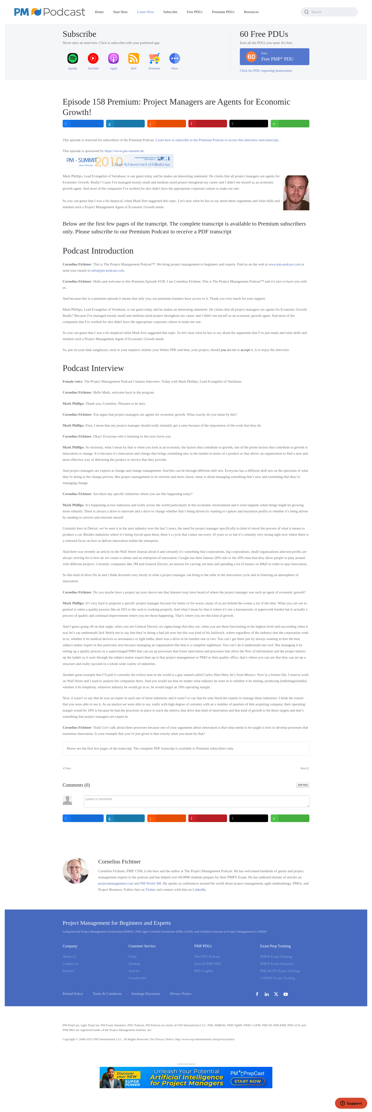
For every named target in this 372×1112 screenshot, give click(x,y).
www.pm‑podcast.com (285, 264)
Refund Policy (73, 994)
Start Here (120, 12)
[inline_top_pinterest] (207, 123)
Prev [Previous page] (67, 768)
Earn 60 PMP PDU (207, 964)
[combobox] (329, 11)
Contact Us (71, 964)
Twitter (150, 889)
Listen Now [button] (145, 12)
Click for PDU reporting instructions (266, 70)
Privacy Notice (180, 994)
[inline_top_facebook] (83, 123)
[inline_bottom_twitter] (249, 818)
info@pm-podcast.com (107, 270)
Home (99, 12)
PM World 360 (150, 883)
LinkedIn (199, 889)
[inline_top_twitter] (249, 123)
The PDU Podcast (207, 956)
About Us (69, 956)
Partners (68, 971)
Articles (134, 971)
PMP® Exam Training (276, 956)
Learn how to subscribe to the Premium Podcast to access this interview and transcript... (218, 140)
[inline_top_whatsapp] (290, 123)
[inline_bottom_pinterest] (207, 818)
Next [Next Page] (304, 768)
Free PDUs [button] (195, 12)
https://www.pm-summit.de (124, 151)
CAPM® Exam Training (277, 978)
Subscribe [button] (170, 12)
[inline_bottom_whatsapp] (290, 818)
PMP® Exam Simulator (277, 964)
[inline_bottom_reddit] (166, 818)
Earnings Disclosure (146, 994)
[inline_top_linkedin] (125, 123)
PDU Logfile (203, 971)
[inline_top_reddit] (166, 123)
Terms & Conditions (107, 994)
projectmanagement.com (115, 883)
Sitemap (134, 964)
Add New (303, 785)
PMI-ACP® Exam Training (280, 971)
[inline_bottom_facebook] (83, 818)
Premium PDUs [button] (223, 12)
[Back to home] (49, 12)
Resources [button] (251, 12)
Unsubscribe (137, 978)
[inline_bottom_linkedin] (125, 818)
